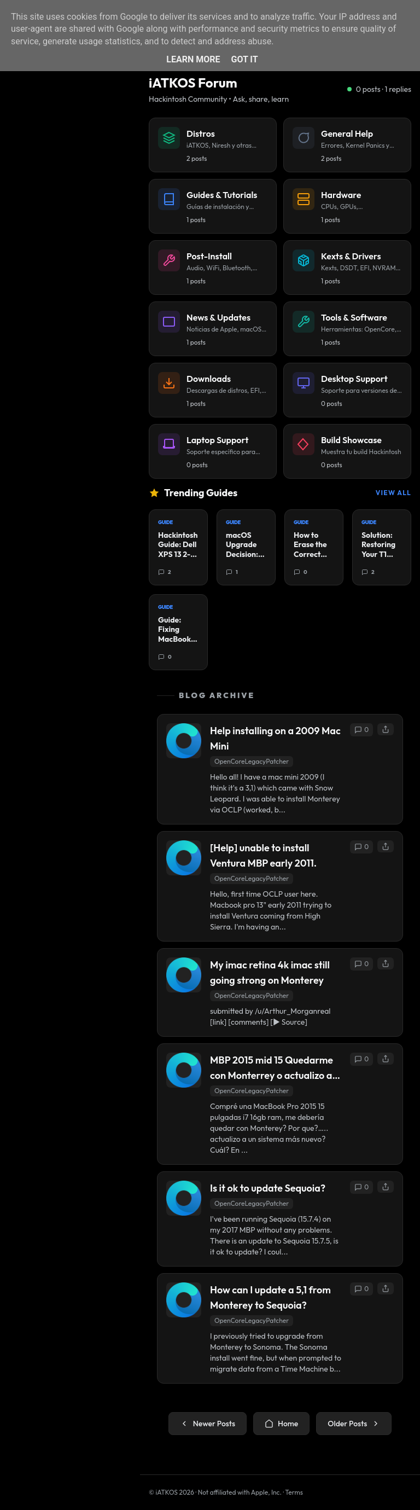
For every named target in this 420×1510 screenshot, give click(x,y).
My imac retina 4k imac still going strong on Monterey (270, 972)
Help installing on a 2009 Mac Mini (275, 738)
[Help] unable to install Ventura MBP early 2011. (263, 855)
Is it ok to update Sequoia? (267, 1188)
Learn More (193, 59)
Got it (244, 59)
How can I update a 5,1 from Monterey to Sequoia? (270, 1297)
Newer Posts (207, 1423)
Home (281, 1423)
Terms (294, 1492)
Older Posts (354, 1423)
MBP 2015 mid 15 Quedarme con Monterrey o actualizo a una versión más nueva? (271, 1068)
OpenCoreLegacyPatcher (251, 761)
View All (393, 493)
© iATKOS (171, 1492)
